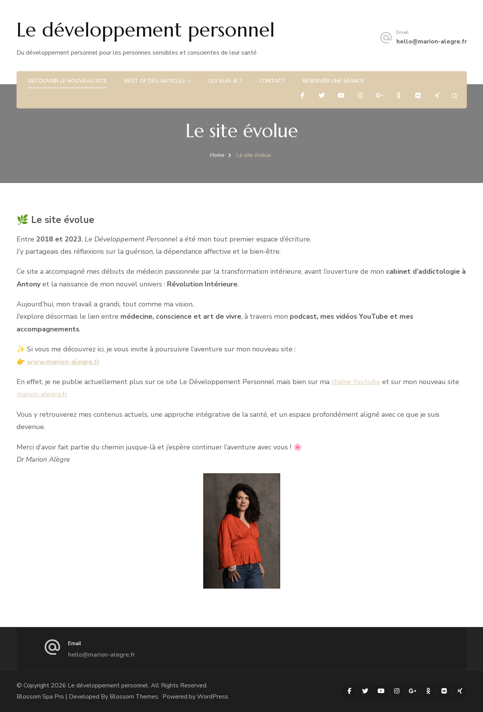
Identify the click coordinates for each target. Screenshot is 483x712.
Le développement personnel (146, 30)
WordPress (212, 696)
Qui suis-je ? (225, 81)
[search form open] (454, 96)
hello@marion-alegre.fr (431, 41)
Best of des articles (154, 81)
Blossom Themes (134, 696)
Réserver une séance (333, 81)
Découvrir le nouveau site (67, 81)
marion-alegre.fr (42, 394)
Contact (272, 81)
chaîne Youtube (355, 381)
